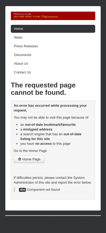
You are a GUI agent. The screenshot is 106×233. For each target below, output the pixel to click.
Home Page (29, 159)
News (18, 37)
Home (18, 29)
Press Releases (26, 46)
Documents (22, 55)
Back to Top (92, 223)
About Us (21, 64)
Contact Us (22, 72)
